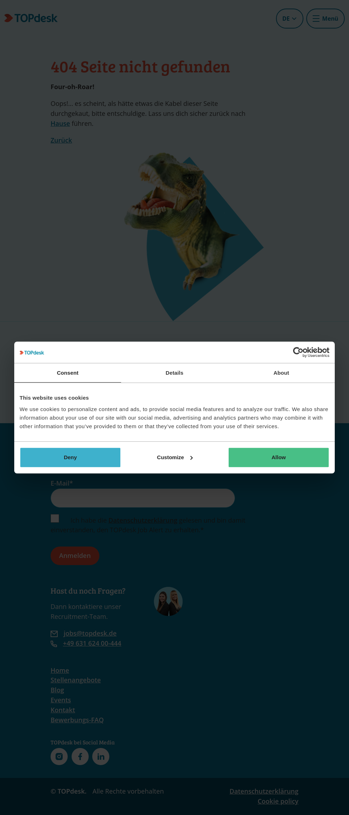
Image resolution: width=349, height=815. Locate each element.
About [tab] (281, 373)
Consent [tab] (68, 373)
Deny (70, 457)
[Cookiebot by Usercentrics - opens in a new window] (298, 352)
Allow (279, 457)
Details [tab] (174, 373)
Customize (175, 457)
